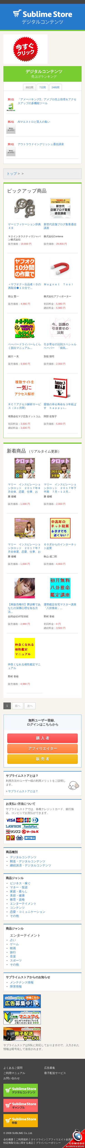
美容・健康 (17, 895)
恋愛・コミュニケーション (27, 911)
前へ (17, 705)
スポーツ (16, 960)
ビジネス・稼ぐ (20, 883)
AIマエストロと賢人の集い (34, 121)
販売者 (43, 759)
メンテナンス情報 (22, 982)
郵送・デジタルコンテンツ (27, 861)
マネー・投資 (19, 887)
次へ (30, 705)
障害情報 (16, 986)
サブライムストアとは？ (23, 791)
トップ (12, 173)
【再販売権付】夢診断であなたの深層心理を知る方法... (24, 608)
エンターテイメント (23, 903)
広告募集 (49, 1067)
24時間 (55, 87)
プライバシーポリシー (48, 1142)
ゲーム (14, 944)
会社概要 (8, 1139)
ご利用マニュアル (14, 1073)
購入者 (43, 738)
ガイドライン (38, 1139)
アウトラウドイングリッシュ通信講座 (41, 144)
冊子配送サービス (55, 1073)
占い (13, 940)
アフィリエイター (42, 748)
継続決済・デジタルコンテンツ (30, 865)
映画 (13, 948)
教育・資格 (17, 899)
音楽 (13, 956)
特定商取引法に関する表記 (18, 1142)
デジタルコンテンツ (23, 857)
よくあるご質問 (12, 1067)
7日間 (42, 87)
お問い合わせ (11, 1078)
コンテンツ (17, 907)
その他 (14, 916)
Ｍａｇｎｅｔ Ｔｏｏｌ (59, 284)
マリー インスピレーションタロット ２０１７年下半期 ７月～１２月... (60, 488)
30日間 (29, 87)
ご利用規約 (22, 1139)
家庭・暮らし (19, 891)
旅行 (13, 952)
